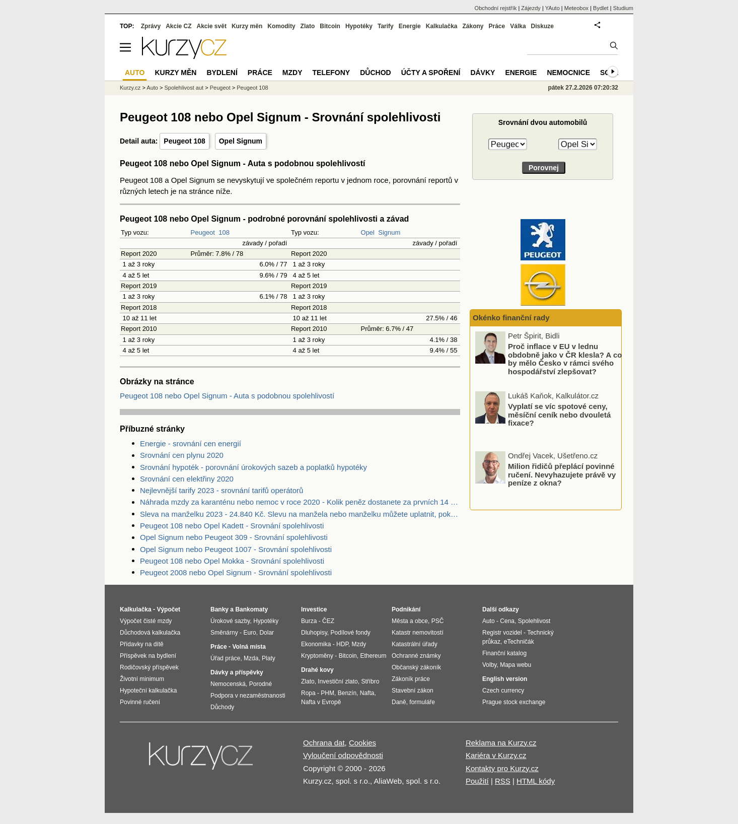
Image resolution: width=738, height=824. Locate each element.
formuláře (422, 702)
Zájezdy (531, 8)
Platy (268, 658)
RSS (502, 781)
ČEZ (328, 621)
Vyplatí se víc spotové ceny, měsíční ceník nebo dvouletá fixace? (559, 414)
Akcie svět (212, 26)
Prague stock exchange (513, 702)
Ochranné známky (416, 655)
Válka (518, 26)
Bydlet (601, 8)
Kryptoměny (317, 655)
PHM (327, 693)
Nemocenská (228, 684)
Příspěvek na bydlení (148, 655)
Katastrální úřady (414, 644)
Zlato (308, 26)
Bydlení (221, 72)
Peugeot (203, 232)
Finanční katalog (504, 653)
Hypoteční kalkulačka (148, 690)
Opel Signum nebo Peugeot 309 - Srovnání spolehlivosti (234, 537)
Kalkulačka (442, 26)
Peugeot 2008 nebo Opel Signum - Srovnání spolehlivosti (236, 572)
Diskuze (542, 26)
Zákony (472, 26)
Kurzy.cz (130, 88)
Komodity (281, 26)
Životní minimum (142, 678)
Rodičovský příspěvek (149, 667)
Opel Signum (240, 141)
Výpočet (168, 609)
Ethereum (373, 655)
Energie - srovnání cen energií (190, 443)
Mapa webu (515, 664)
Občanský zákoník (416, 667)
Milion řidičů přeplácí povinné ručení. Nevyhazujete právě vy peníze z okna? (562, 474)
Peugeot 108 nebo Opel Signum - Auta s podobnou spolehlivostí (227, 395)
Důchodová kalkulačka (150, 632)
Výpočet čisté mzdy (146, 621)
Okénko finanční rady (511, 317)
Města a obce (410, 621)
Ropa (308, 693)
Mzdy (292, 72)
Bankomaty (251, 609)
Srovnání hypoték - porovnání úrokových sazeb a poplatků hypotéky (253, 467)
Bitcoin (330, 26)
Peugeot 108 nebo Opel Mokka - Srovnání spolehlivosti (232, 561)
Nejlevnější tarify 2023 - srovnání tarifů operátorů (221, 490)
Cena (507, 621)
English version (504, 678)
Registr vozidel (502, 632)
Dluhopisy (314, 632)
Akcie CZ (178, 26)
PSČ (437, 621)
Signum (389, 232)
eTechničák (519, 641)
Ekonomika (316, 644)
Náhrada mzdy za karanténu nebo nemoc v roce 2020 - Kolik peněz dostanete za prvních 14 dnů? (300, 502)
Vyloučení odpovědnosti (343, 755)
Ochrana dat (324, 742)
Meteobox (576, 8)
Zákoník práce (411, 678)
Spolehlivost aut (183, 88)
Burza (309, 621)
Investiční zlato (337, 681)
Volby (489, 664)
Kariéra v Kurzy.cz (496, 755)
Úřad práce (225, 658)
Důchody (222, 707)
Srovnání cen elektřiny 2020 (187, 478)
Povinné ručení (140, 702)
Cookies (362, 742)
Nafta (367, 693)
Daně (399, 702)
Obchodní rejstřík (496, 8)
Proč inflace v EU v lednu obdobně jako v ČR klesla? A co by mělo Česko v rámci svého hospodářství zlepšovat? (565, 359)
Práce (497, 26)
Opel (368, 232)
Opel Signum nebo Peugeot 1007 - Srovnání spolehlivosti (236, 549)
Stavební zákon (412, 690)
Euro (249, 632)
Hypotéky (359, 26)
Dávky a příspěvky (236, 672)
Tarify (386, 26)
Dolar (266, 632)
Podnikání (406, 609)
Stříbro (370, 681)
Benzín (347, 693)
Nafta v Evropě (321, 702)
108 (224, 232)
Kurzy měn (247, 26)
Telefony (331, 72)
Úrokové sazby (230, 621)
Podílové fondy (350, 632)
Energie (410, 26)
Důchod (375, 72)
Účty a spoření (431, 72)
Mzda (251, 658)
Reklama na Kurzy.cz (501, 742)
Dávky (482, 72)
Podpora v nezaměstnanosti (247, 695)
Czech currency (503, 690)
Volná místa (248, 646)
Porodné (260, 684)
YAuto (552, 8)
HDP (342, 644)
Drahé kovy (317, 669)
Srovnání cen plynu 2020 (182, 455)
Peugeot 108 (184, 141)
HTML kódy (535, 781)
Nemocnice (568, 72)
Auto (152, 88)
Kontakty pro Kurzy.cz (502, 768)
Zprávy (151, 26)
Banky (219, 609)
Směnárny (224, 632)
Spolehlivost (534, 621)
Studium (623, 8)
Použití (477, 781)
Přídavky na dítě (142, 644)
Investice (314, 609)
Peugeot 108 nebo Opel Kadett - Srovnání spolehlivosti (232, 525)
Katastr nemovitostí (418, 632)
